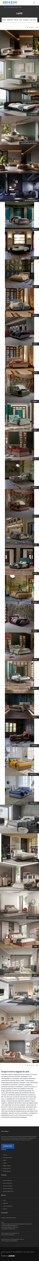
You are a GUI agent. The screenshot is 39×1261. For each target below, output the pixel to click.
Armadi (5, 1208)
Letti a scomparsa (7, 1206)
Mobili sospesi (6, 1165)
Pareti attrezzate (7, 1157)
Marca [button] (4, 20)
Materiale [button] (10, 20)
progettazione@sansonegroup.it (10, 1227)
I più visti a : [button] (33, 20)
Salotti (4, 1163)
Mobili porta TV (7, 1168)
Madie (4, 1160)
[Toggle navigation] (34, 2)
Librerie (5, 1155)
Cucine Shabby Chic (8, 1191)
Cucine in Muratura (8, 1188)
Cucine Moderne (7, 1180)
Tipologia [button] (26, 20)
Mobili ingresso (7, 1171)
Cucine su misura (7, 1186)
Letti (20, 7)
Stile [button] (20, 20)
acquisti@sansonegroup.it (8, 1228)
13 (37, 27)
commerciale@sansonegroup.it (9, 1225)
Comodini (5, 1203)
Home (5, 7)
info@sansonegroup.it (7, 1224)
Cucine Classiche (7, 1183)
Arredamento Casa (13, 7)
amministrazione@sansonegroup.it (22, 1224)
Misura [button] (16, 20)
